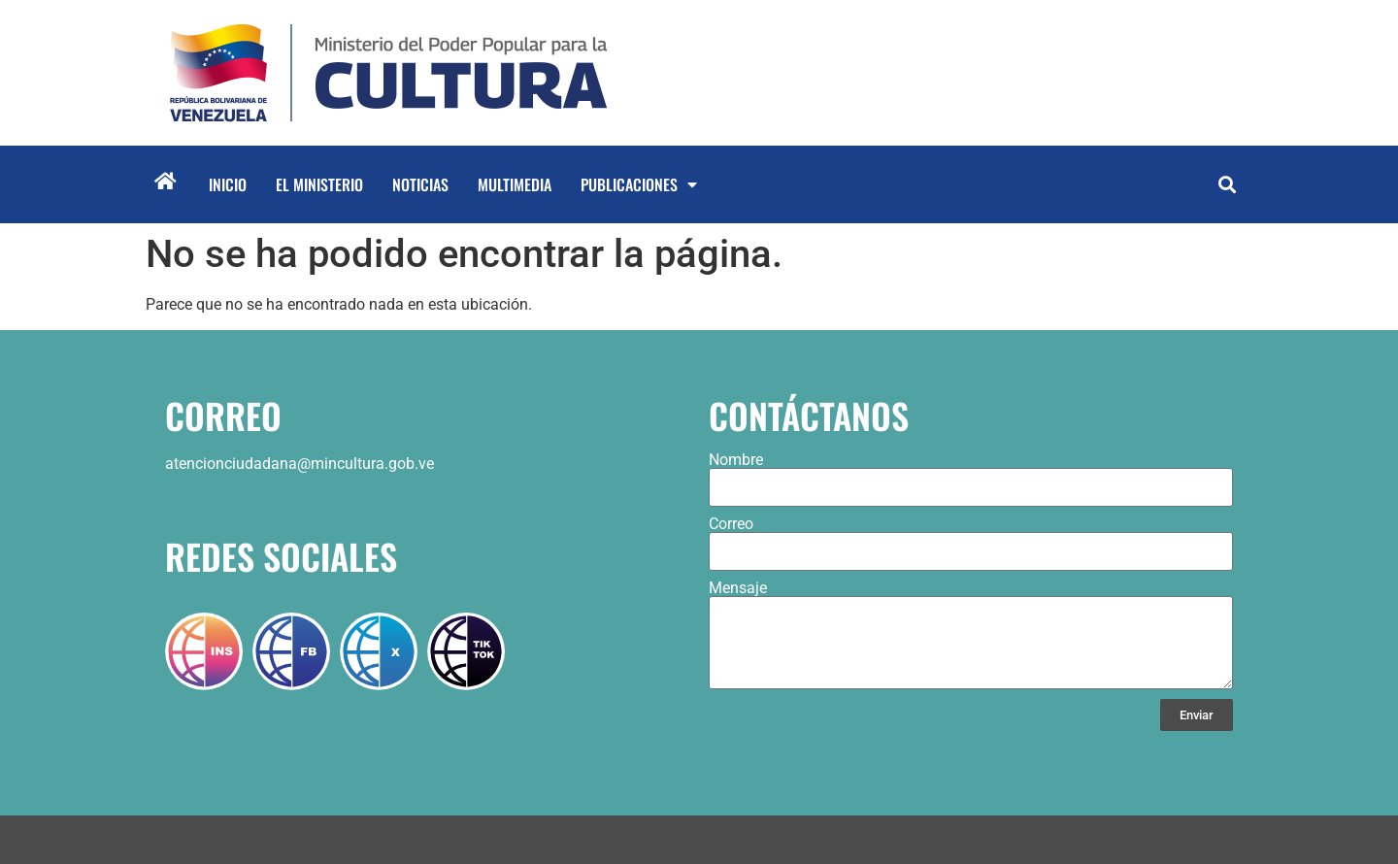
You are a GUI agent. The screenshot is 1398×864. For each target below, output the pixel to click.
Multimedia (514, 184)
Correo (731, 524)
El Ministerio (319, 184)
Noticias (420, 184)
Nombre (736, 460)
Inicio (228, 184)
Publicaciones (639, 184)
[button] (1227, 185)
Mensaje (738, 588)
